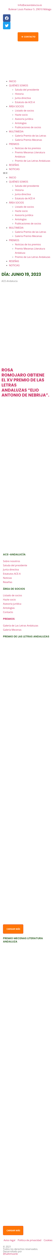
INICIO (12, 81)
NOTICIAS (14, 169)
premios (9, 619)
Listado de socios (24, 110)
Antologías (21, 123)
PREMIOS (14, 144)
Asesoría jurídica (24, 119)
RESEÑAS (14, 165)
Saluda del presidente (27, 89)
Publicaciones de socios (28, 127)
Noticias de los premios (28, 148)
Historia (19, 93)
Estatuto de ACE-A (25, 102)
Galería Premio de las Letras (30, 135)
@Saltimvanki (10, 1253)
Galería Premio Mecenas (28, 139)
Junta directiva (23, 98)
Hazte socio (21, 114)
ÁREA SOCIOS (16, 106)
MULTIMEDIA (16, 131)
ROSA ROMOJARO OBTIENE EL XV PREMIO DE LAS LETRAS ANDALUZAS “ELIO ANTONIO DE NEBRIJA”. (25, 382)
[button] (28, 173)
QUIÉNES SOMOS (18, 85)
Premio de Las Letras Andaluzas (32, 160)
